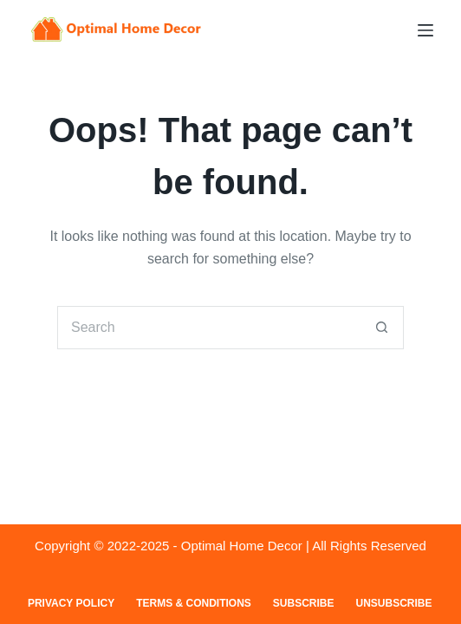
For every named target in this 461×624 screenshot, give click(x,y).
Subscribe (303, 603)
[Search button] (382, 327)
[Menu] (425, 30)
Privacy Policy (71, 603)
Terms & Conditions (193, 603)
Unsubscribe (394, 603)
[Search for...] (208, 327)
